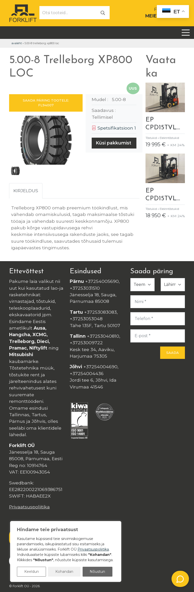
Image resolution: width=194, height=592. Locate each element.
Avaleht (16, 43)
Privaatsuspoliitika (29, 506)
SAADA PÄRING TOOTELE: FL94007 (46, 102)
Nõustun (97, 571)
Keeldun (31, 571)
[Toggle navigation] (185, 32)
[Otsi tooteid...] (68, 12)
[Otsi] (102, 12)
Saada (172, 353)
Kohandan (64, 571)
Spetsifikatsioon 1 (114, 128)
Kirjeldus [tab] (25, 190)
